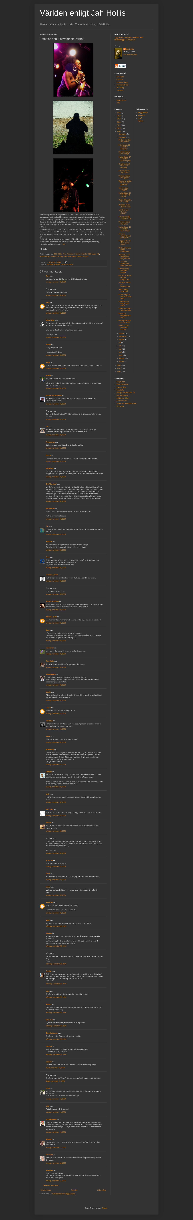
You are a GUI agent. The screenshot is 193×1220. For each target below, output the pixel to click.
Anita (48, 1088)
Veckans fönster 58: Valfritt (124, 223)
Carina (48, 455)
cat (47, 426)
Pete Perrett (72, 256)
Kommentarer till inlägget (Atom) (63, 1194)
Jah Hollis (130, 49)
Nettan (48, 345)
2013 (119, 119)
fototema (57, 264)
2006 (119, 371)
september (123, 336)
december (122, 134)
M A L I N (49, 860)
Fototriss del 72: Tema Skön (124, 172)
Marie (48, 362)
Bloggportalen (143, 113)
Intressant (141, 115)
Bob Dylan (120, 77)
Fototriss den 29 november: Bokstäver (124, 147)
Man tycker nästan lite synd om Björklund (125, 183)
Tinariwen (119, 90)
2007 (119, 368)
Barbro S (49, 1020)
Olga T (48, 708)
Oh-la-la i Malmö (122, 395)
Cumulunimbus (51, 1033)
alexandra (49, 1170)
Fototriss (77, 254)
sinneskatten (51, 674)
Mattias (48, 1004)
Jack (47, 276)
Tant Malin (50, 661)
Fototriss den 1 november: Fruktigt (123, 327)
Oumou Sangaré (82, 256)
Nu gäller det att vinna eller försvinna (124, 166)
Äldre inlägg (101, 1190)
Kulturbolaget (45, 256)
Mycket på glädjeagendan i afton (124, 315)
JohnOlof (49, 902)
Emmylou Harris (122, 82)
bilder (51, 264)
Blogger (104, 1208)
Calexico (119, 80)
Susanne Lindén (52, 575)
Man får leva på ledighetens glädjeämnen (124, 257)
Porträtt (84, 254)
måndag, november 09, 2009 (56, 926)
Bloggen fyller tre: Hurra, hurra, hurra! (124, 243)
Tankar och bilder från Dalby (126, 403)
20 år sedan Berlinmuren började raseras (125, 264)
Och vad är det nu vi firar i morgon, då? (124, 278)
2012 (119, 122)
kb (67, 264)
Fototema (70, 254)
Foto (64, 254)
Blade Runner (121, 100)
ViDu (47, 302)
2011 (119, 125)
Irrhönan (49, 542)
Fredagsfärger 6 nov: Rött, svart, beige (125, 296)
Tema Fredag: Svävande (123, 291)
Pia (47, 526)
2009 (119, 131)
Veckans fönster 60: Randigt (124, 153)
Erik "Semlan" (51, 484)
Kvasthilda (50, 750)
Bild (55, 254)
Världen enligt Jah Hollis (83, 12)
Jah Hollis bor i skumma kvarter (123, 212)
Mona (48, 887)
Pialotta (49, 933)
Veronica (49, 721)
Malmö (53, 256)
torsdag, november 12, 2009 (56, 1148)
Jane (47, 630)
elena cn (49, 1046)
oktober (122, 333)
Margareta (49, 468)
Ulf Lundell (120, 406)
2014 (119, 116)
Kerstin (48, 823)
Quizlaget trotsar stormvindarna (124, 206)
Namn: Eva (50, 320)
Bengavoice (120, 382)
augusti (121, 339)
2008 (119, 365)
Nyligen (140, 121)
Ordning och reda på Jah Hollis (124, 321)
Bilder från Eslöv (122, 384)
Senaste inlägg (46, 1190)
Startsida (74, 1190)
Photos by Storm (52, 601)
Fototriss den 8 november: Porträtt (123, 271)
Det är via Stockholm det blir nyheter (124, 236)
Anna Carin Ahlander (54, 395)
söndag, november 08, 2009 (56, 282)
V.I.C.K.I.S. (50, 809)
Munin (48, 692)
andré (48, 736)
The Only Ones (61, 256)
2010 (119, 128)
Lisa (47, 1106)
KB (98, 254)
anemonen (50, 648)
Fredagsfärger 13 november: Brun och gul (124, 229)
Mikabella (49, 1155)
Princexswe (50, 442)
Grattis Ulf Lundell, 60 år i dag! (125, 201)
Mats (47, 920)
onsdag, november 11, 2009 (56, 1099)
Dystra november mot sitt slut (124, 141)
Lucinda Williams (122, 85)
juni (120, 346)
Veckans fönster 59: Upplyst (124, 177)
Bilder (60, 254)
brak (47, 794)
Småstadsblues (121, 401)
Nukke (48, 375)
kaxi (47, 991)
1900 (118, 103)
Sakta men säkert (122, 398)
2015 (119, 113)
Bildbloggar (92, 254)
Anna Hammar (51, 1119)
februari (122, 358)
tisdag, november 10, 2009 (55, 1068)
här (64, 244)
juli (120, 343)
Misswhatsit (50, 508)
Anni (47, 557)
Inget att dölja (121, 387)
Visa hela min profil (130, 55)
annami (48, 1062)
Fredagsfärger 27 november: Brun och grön (124, 159)
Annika (48, 971)
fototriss (63, 264)
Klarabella (120, 390)
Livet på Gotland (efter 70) (125, 393)
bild (48, 264)
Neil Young (120, 88)
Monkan (49, 772)
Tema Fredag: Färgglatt (123, 189)
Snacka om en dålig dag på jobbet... (123, 303)
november (122, 137)
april (120, 352)
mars (121, 355)
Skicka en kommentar (51, 1185)
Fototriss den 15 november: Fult (124, 218)
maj (120, 349)
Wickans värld (51, 617)
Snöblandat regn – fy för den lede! (125, 309)
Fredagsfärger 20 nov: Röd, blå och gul (124, 195)
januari (121, 361)
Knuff (140, 118)
